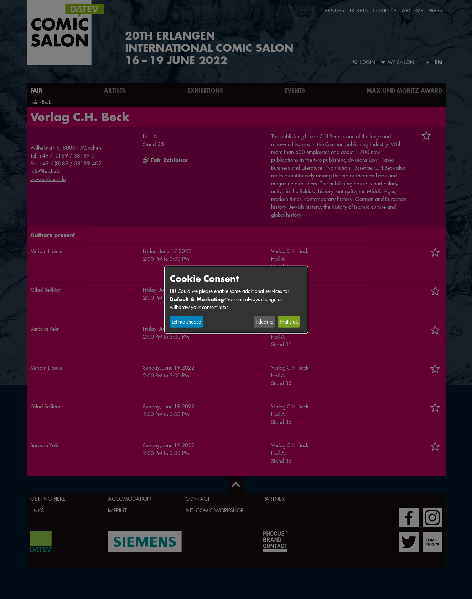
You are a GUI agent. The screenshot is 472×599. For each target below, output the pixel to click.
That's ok (289, 322)
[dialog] (236, 299)
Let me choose (186, 322)
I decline (264, 322)
